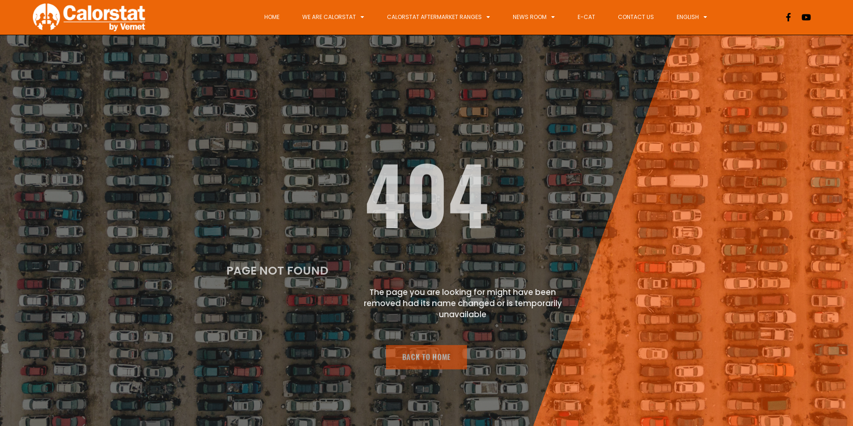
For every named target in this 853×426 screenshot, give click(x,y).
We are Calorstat (333, 17)
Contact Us (636, 17)
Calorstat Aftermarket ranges (438, 17)
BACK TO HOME (426, 359)
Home (272, 17)
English (692, 17)
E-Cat (586, 17)
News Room (534, 17)
